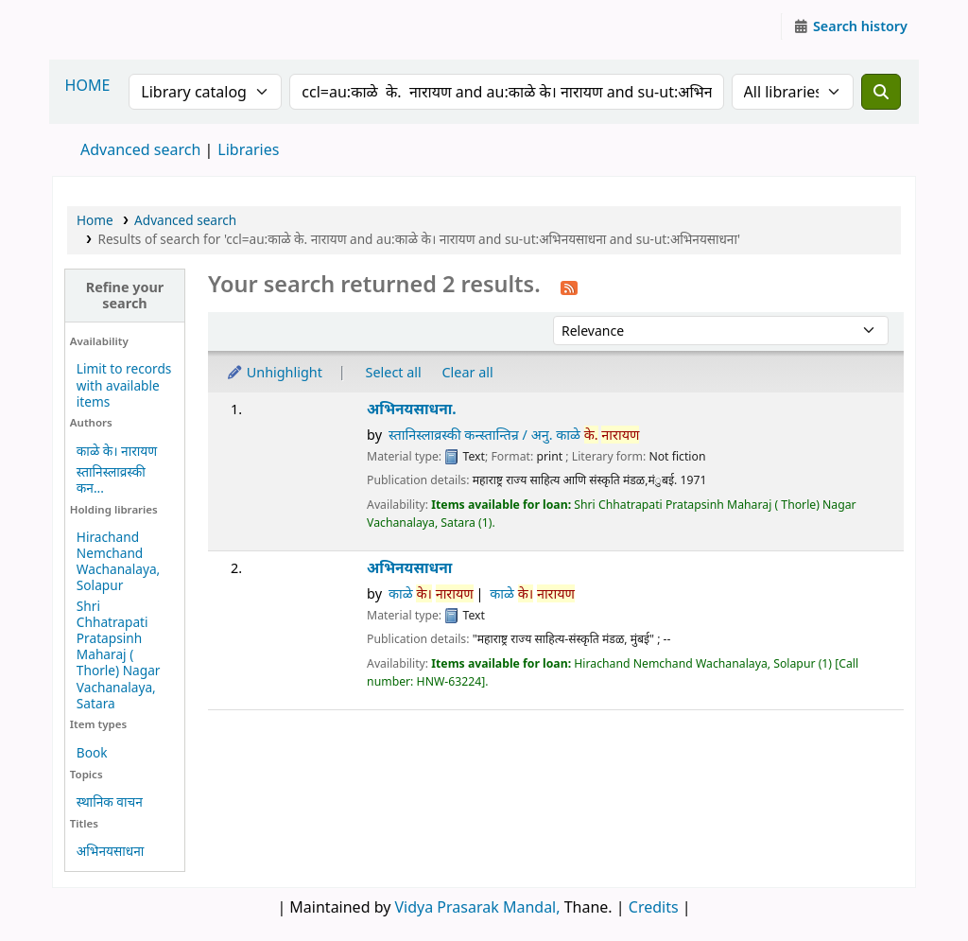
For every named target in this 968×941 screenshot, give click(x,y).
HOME (88, 85)
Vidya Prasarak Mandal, (478, 907)
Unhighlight (274, 372)
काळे (431, 593)
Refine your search (125, 295)
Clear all (467, 372)
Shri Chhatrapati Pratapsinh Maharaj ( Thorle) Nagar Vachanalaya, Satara (119, 654)
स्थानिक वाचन (110, 801)
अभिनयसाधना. (412, 409)
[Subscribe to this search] (569, 287)
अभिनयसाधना (110, 851)
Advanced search (140, 149)
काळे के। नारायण (117, 451)
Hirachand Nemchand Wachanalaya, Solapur (118, 561)
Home (95, 220)
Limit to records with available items (124, 384)
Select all (394, 372)
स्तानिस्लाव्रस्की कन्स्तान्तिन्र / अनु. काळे (514, 435)
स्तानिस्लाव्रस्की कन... (111, 479)
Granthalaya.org (100, 26)
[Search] (881, 92)
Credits (654, 907)
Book (92, 752)
